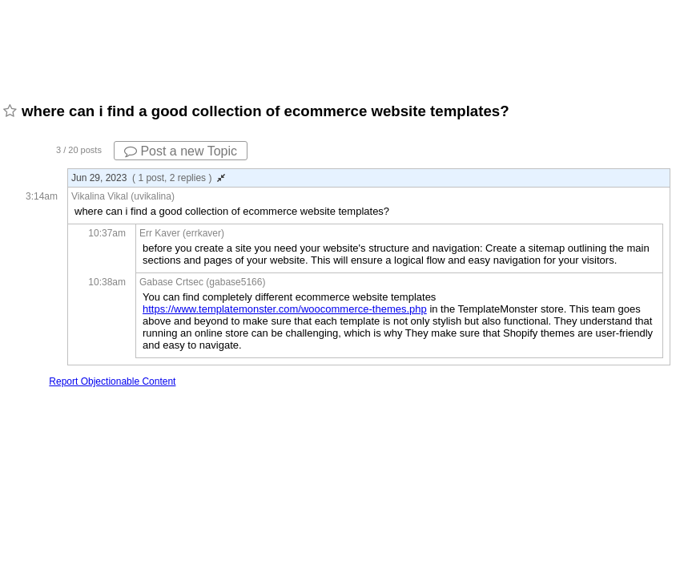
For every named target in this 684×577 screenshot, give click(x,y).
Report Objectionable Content (112, 381)
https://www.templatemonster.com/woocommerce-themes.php (285, 309)
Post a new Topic (180, 151)
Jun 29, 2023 (148, 178)
